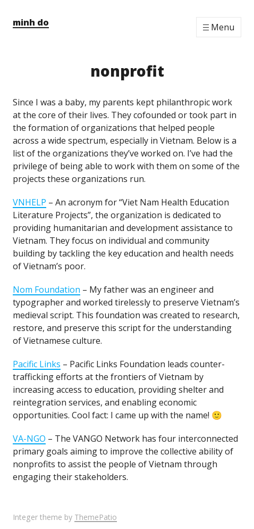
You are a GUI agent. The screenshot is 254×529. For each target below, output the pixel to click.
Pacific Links (37, 364)
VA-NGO (29, 438)
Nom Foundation (46, 289)
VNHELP (29, 202)
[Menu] (218, 27)
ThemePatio (95, 517)
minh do (31, 22)
